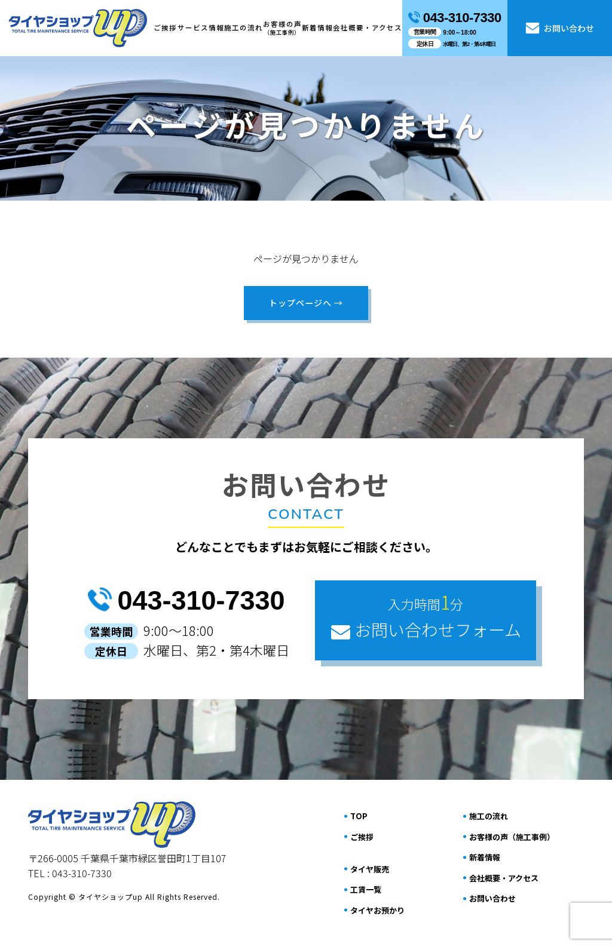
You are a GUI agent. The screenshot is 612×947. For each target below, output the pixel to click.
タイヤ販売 (369, 868)
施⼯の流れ (243, 27)
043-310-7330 (186, 600)
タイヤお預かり (377, 909)
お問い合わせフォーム (425, 615)
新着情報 (317, 27)
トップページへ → (306, 303)
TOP (359, 816)
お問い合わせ (559, 28)
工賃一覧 (365, 889)
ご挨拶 (165, 27)
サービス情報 (201, 27)
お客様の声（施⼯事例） (512, 836)
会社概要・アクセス (367, 27)
